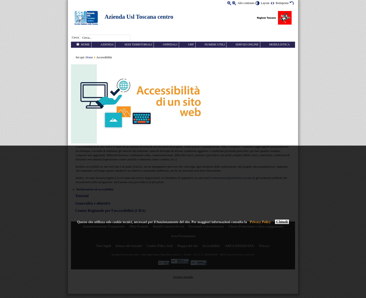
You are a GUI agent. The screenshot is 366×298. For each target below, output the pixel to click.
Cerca (75, 37)
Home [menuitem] (85, 44)
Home (89, 57)
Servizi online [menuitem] (247, 44)
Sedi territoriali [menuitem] (138, 44)
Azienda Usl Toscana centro (139, 17)
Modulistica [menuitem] (279, 44)
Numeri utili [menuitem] (214, 44)
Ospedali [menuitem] (170, 44)
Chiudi (282, 222)
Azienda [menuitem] (107, 44)
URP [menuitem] (191, 44)
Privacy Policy (260, 222)
